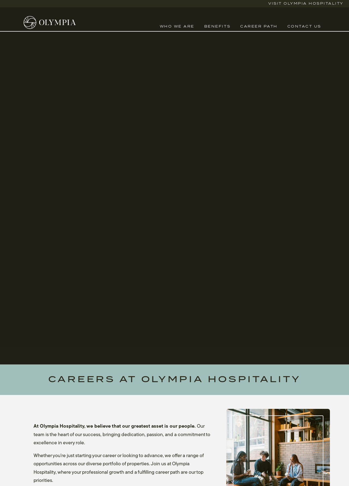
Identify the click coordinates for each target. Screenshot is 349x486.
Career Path (259, 26)
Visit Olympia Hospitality (306, 3)
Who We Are (177, 26)
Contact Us (304, 26)
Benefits (217, 26)
